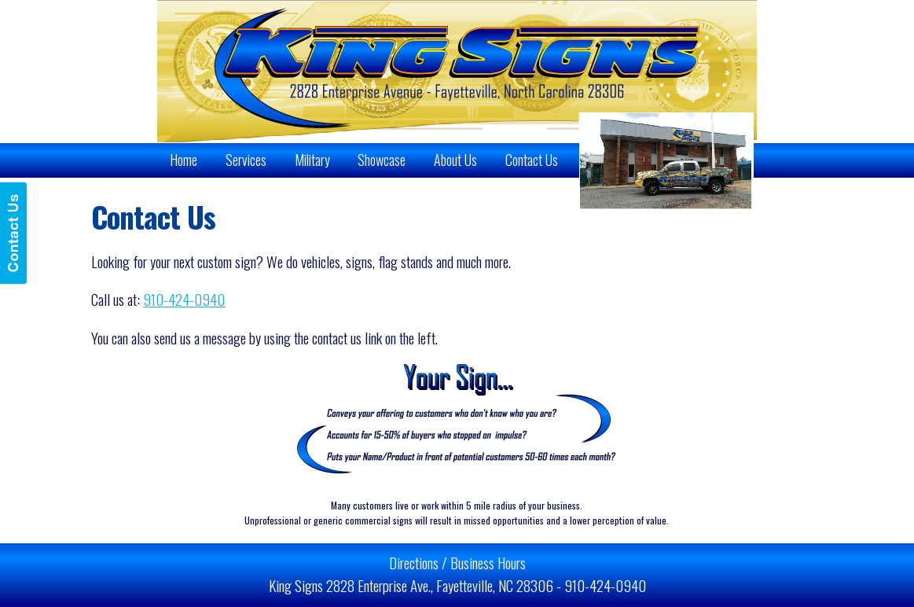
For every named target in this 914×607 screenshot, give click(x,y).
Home (183, 159)
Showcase (382, 159)
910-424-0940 (184, 299)
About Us (455, 159)
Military (312, 159)
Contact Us (531, 159)
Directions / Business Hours (457, 562)
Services (246, 159)
